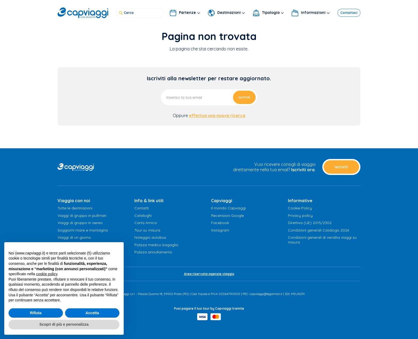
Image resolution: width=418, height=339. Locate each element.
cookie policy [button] (46, 274)
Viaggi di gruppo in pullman (82, 215)
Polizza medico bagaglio (156, 244)
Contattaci (348, 12)
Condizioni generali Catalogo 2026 (318, 230)
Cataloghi (143, 215)
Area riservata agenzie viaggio (209, 274)
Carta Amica (145, 222)
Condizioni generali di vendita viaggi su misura (322, 240)
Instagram (220, 230)
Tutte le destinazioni (75, 208)
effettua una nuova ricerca (217, 115)
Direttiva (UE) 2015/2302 (310, 222)
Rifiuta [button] (36, 313)
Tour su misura (147, 230)
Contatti (141, 208)
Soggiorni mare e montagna (83, 230)
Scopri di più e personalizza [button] (64, 324)
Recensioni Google (227, 215)
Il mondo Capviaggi (228, 208)
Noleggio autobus (150, 237)
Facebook (220, 222)
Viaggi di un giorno (74, 237)
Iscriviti (244, 97)
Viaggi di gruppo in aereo (80, 222)
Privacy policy (300, 215)
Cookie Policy (300, 208)
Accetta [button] (92, 313)
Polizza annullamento (153, 252)
